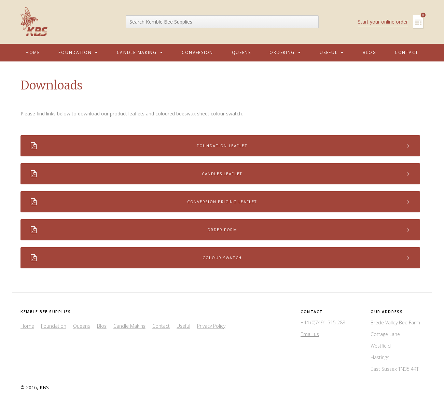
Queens (241, 52)
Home (33, 52)
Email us (310, 334)
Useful (332, 52)
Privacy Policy (211, 326)
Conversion (197, 52)
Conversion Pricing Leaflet (220, 201)
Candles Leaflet (220, 173)
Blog (369, 52)
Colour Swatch (220, 257)
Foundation (78, 52)
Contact (406, 52)
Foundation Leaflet (220, 145)
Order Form (220, 229)
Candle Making (140, 52)
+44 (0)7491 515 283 (323, 322)
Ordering (285, 52)
